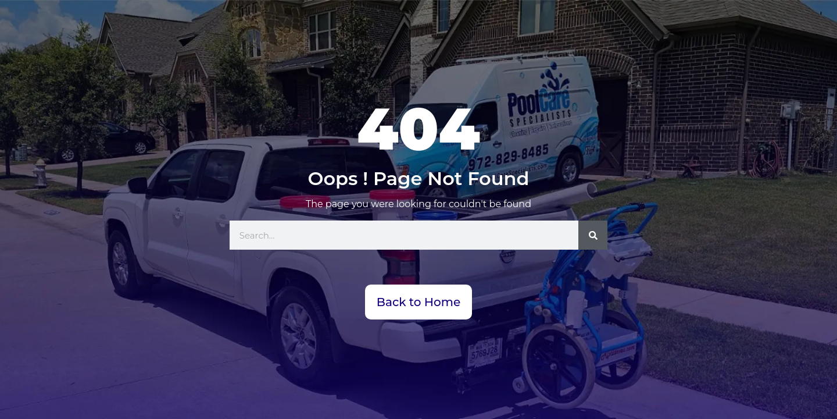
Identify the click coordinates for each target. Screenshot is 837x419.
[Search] (592, 235)
